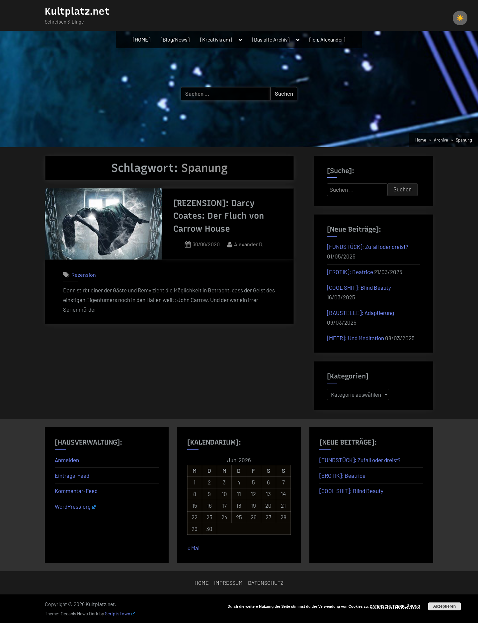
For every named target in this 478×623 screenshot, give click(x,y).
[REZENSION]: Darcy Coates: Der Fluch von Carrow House (218, 216)
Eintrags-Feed (72, 475)
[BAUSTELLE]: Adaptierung (360, 312)
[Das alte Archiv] (270, 39)
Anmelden (67, 460)
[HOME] (141, 39)
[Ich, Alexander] (327, 39)
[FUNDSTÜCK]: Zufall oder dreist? (367, 246)
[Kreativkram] (216, 39)
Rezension (83, 274)
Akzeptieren (444, 606)
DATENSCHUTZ (265, 582)
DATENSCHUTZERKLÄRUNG (395, 606)
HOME (202, 582)
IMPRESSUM (228, 582)
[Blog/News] (175, 39)
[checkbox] (460, 18)
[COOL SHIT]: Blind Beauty (359, 287)
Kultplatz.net (77, 11)
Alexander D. (249, 243)
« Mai (193, 548)
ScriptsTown (120, 613)
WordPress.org (75, 506)
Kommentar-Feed (76, 490)
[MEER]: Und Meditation (355, 338)
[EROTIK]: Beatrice (350, 271)
